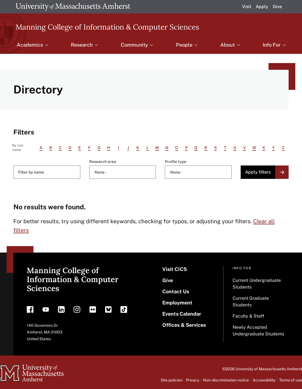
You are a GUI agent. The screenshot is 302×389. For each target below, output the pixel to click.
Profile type (175, 161)
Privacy (192, 380)
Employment (177, 303)
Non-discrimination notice (226, 380)
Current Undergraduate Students (257, 284)
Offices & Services (184, 325)
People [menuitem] (184, 45)
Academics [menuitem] (30, 45)
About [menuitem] (227, 45)
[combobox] (122, 172)
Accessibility (264, 380)
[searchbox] (123, 172)
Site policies (171, 380)
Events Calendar (181, 314)
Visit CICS (174, 269)
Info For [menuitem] (272, 45)
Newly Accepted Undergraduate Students (258, 331)
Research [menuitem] (82, 45)
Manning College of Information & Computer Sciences (107, 26)
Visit (246, 6)
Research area (102, 161)
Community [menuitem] (134, 45)
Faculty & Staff (248, 316)
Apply (262, 6)
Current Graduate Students (251, 302)
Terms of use (290, 380)
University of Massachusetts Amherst (269, 369)
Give (277, 6)
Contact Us (175, 291)
